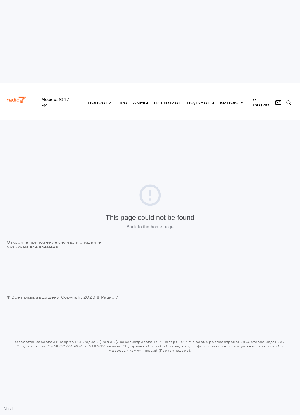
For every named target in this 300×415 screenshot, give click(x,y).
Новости (100, 102)
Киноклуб (233, 102)
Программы (132, 102)
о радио (261, 102)
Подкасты (200, 102)
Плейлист (167, 102)
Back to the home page (150, 226)
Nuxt (8, 408)
